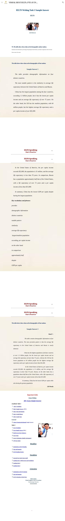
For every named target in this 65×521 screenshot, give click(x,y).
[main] (32, 12)
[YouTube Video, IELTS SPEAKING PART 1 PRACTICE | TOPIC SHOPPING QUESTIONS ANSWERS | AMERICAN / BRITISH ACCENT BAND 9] (32, 131)
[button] (2, 2)
